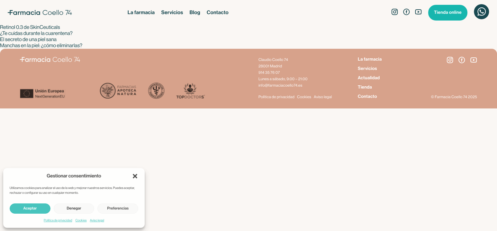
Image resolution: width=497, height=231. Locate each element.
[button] (135, 176)
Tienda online (448, 12)
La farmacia (141, 12)
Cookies (80, 220)
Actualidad (369, 78)
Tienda (365, 87)
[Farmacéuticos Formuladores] (156, 91)
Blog (195, 12)
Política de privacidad (58, 220)
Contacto (218, 12)
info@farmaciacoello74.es (280, 86)
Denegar (74, 208)
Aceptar (30, 208)
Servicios (172, 12)
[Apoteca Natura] (118, 91)
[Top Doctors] (190, 91)
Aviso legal (97, 220)
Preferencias (118, 208)
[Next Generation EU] (59, 94)
